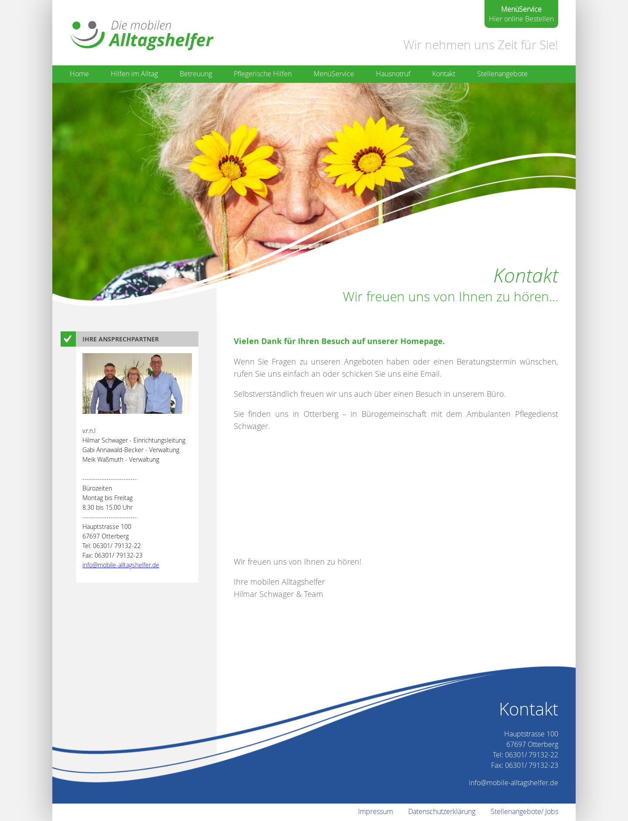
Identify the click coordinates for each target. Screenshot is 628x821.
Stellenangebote (502, 73)
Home (79, 73)
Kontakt (443, 73)
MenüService (334, 73)
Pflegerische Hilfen (263, 73)
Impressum (375, 811)
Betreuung (196, 73)
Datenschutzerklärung (441, 811)
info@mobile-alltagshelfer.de (120, 565)
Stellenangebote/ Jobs (524, 811)
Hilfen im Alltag (134, 73)
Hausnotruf (393, 73)
